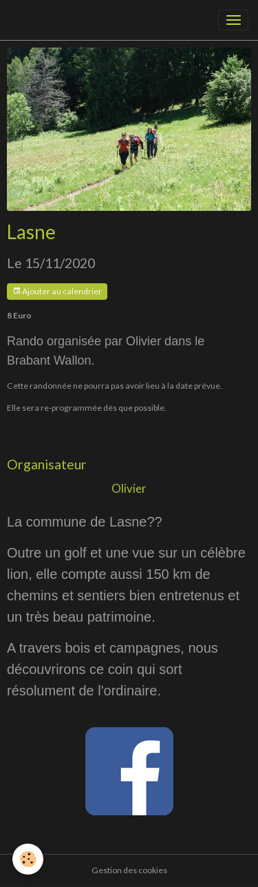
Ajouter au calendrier (57, 291)
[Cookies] (27, 859)
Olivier (129, 488)
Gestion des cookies (129, 870)
